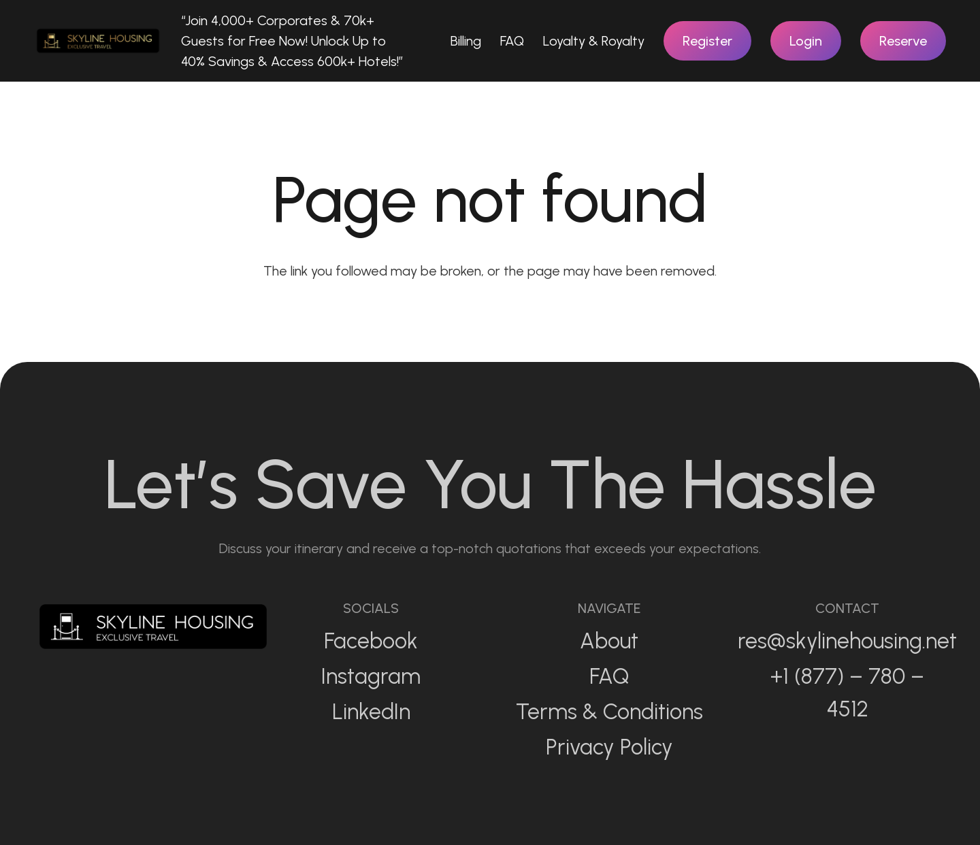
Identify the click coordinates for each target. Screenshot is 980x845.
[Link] (98, 41)
